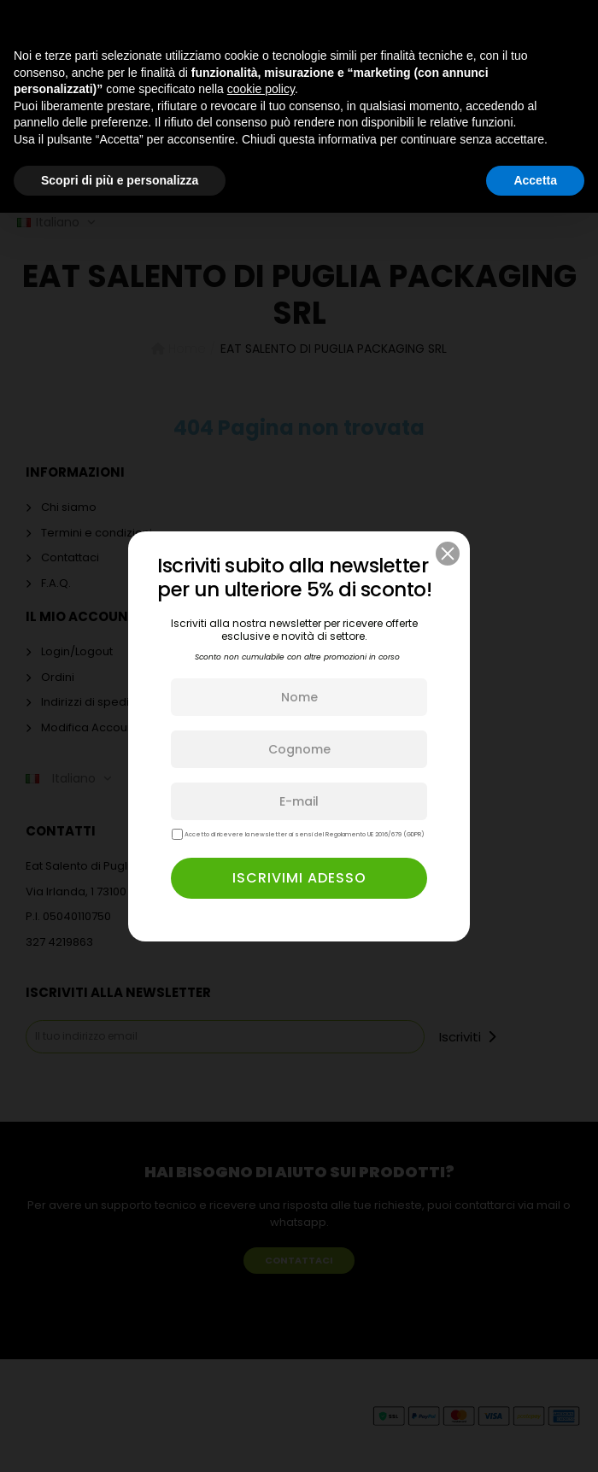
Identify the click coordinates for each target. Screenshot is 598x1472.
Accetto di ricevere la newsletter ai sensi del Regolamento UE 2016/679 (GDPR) (298, 834)
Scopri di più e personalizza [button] (119, 180)
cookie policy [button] (261, 89)
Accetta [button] (535, 180)
